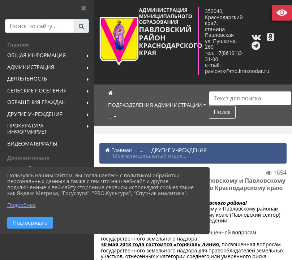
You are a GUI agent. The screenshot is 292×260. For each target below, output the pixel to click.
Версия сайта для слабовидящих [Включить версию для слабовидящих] (282, 13)
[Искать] (250, 98)
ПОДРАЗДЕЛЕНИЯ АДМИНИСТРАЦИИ (155, 104)
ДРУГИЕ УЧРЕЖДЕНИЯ (179, 150)
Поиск (222, 112)
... (110, 116)
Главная (118, 150)
